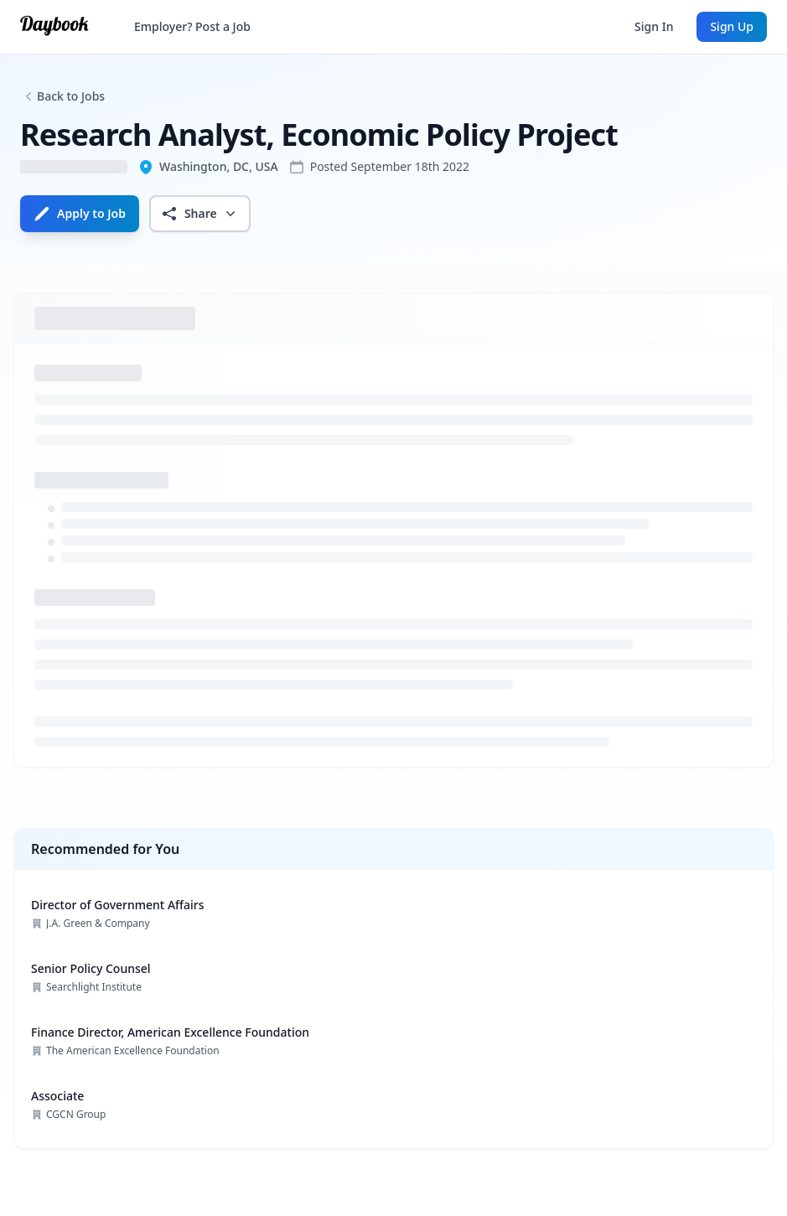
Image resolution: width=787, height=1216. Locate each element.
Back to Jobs (71, 96)
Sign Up (731, 26)
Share (200, 213)
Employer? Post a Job (192, 26)
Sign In (653, 26)
